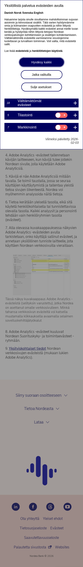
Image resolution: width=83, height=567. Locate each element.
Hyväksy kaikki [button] (41, 62)
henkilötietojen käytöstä (47, 50)
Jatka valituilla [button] (41, 74)
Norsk (17, 12)
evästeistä (22, 50)
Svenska (27, 12)
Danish (8, 12)
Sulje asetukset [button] (41, 87)
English (38, 12)
